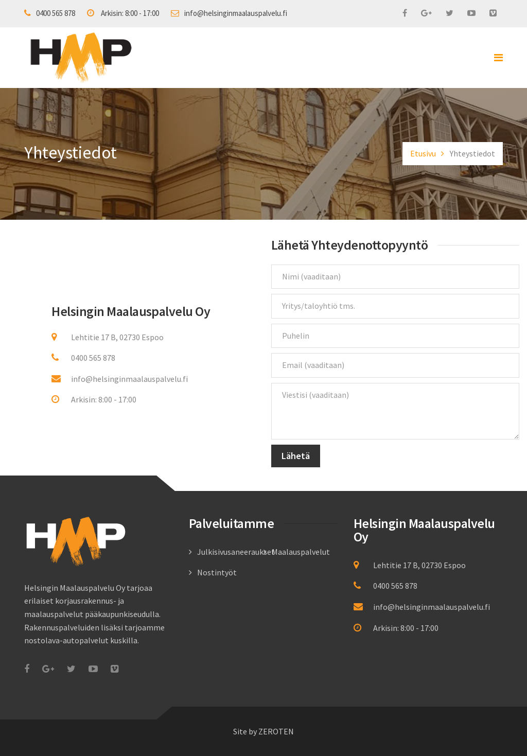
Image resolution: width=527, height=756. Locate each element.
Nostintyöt (217, 572)
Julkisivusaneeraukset (236, 552)
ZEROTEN (276, 731)
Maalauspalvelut (301, 552)
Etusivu (423, 153)
